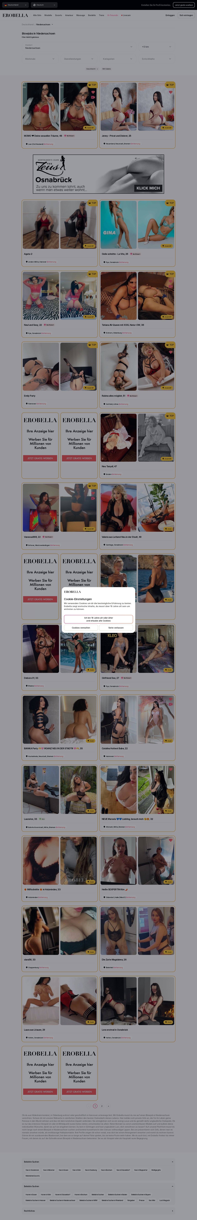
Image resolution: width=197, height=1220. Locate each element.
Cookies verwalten (81, 628)
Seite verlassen (116, 628)
